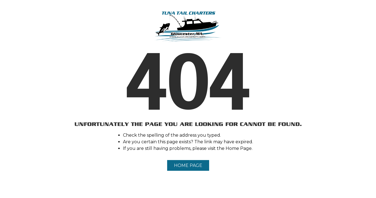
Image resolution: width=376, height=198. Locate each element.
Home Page (188, 165)
